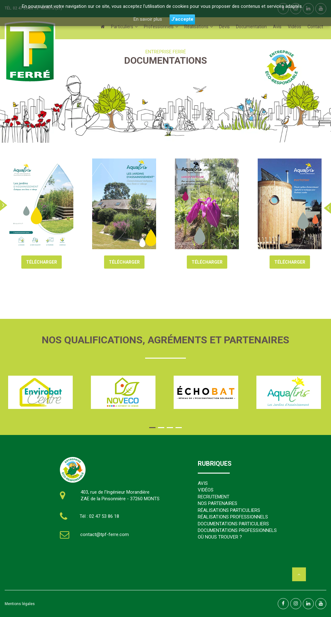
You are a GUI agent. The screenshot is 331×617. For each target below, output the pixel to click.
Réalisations (196, 26)
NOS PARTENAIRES (217, 503)
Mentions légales (20, 604)
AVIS (203, 483)
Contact (315, 26)
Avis (277, 26)
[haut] (299, 574)
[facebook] (283, 603)
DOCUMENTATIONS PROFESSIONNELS (237, 530)
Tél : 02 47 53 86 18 (99, 516)
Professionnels (159, 26)
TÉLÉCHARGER (41, 262)
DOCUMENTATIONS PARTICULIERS (233, 524)
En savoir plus (147, 19)
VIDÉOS (205, 490)
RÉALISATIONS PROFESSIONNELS (233, 517)
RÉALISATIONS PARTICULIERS (229, 510)
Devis (224, 26)
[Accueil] (102, 26)
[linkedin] (308, 603)
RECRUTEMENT (213, 497)
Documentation (251, 26)
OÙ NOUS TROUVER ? (220, 537)
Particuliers (122, 26)
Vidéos (294, 26)
